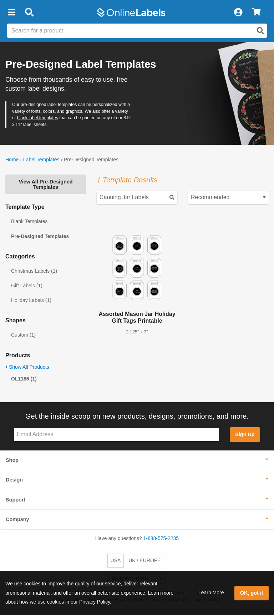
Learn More (211, 592)
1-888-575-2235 (161, 538)
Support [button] (15, 500)
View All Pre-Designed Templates (45, 184)
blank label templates (37, 117)
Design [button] (14, 480)
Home (12, 159)
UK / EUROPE (144, 560)
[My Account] (238, 12)
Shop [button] (12, 460)
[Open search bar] (29, 12)
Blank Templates (29, 221)
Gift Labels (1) (26, 285)
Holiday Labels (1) (31, 300)
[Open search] (260, 30)
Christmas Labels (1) (34, 271)
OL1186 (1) (24, 379)
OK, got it (251, 593)
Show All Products (27, 367)
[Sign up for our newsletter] (116, 434)
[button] (11, 12)
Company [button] (17, 519)
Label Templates (41, 159)
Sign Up (244, 434)
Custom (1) (23, 335)
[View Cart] (256, 12)
